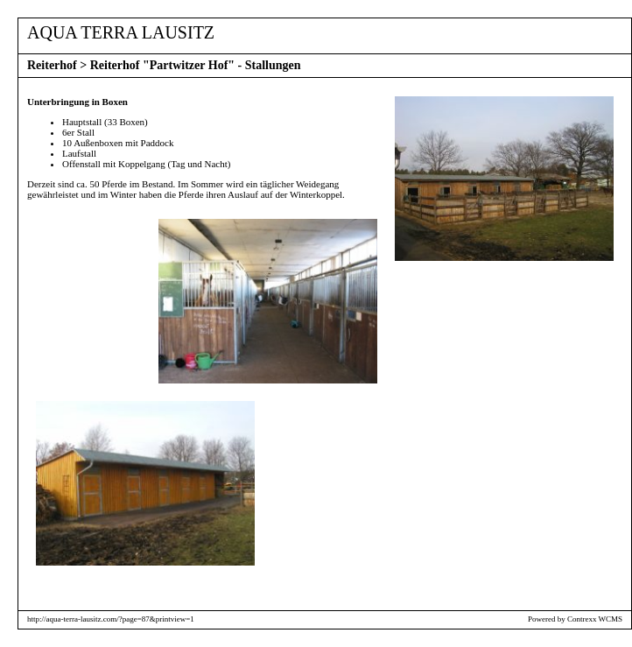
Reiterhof (52, 65)
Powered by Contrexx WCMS (575, 619)
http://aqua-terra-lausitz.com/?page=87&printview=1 (110, 619)
